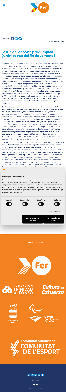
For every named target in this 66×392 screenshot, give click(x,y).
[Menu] (4, 5)
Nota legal (35, 383)
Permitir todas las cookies (53, 219)
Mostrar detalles (54, 211)
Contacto (35, 379)
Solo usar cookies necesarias (32, 219)
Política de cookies (35, 387)
